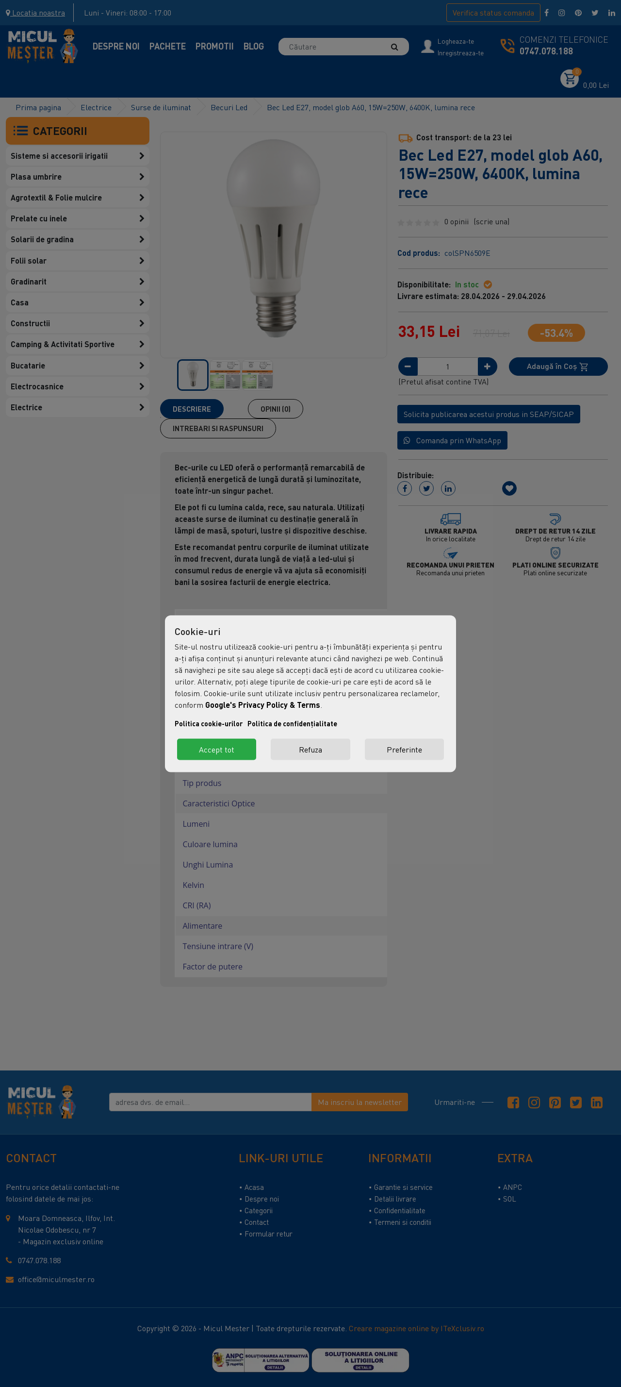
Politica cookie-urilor (209, 723)
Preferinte (404, 749)
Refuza (310, 749)
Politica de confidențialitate (292, 723)
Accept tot (216, 749)
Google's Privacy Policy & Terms (262, 704)
